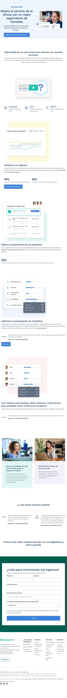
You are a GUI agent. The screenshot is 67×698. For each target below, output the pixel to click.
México (54, 681)
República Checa (42, 681)
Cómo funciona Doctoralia (50, 647)
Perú (7, 683)
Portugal (49, 681)
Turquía (22, 681)
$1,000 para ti (49, 661)
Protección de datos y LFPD (60, 652)
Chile (58, 681)
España (26, 681)
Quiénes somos (61, 644)
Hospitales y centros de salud (27, 652)
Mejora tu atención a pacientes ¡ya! (16, 35)
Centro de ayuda (50, 644)
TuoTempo (37, 656)
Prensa (59, 655)
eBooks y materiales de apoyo (49, 655)
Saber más (6, 346)
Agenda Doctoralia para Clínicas (38, 652)
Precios (48, 651)
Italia (30, 681)
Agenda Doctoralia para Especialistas (38, 646)
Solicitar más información (13, 187)
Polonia (17, 681)
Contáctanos (5, 661)
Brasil (61, 681)
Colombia (11, 683)
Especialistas (26, 646)
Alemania (34, 681)
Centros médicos (27, 648)
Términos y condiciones (60, 647)
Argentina (2, 683)
